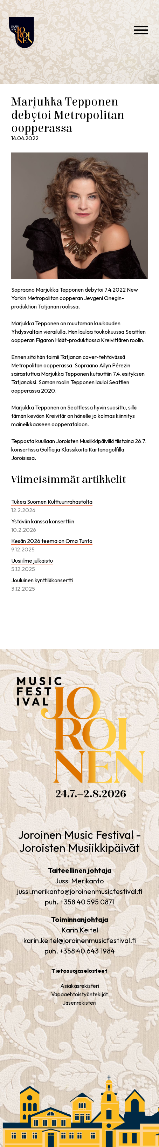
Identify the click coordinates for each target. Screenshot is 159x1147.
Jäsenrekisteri (79, 1002)
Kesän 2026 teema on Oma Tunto (51, 540)
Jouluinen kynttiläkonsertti (42, 580)
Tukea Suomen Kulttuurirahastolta (51, 501)
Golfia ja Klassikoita (64, 449)
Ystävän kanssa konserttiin (42, 521)
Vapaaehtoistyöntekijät (79, 994)
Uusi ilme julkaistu (32, 560)
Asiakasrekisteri (79, 985)
